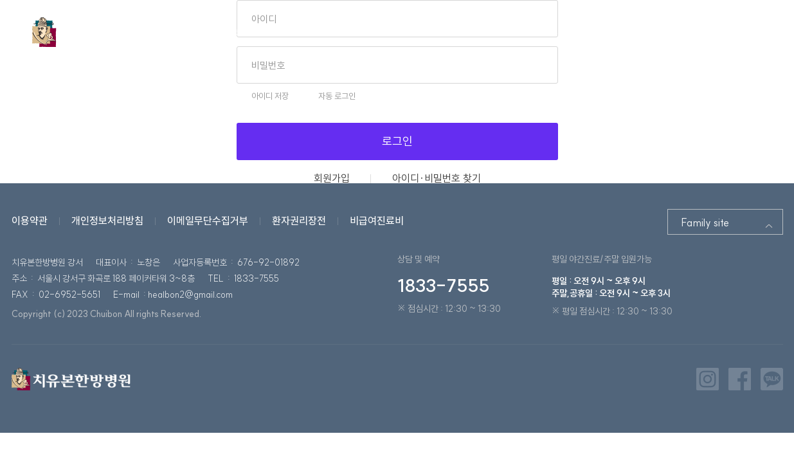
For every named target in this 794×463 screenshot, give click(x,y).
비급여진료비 (377, 220)
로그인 (397, 141)
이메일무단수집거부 (207, 220)
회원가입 (332, 178)
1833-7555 (443, 286)
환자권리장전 (299, 220)
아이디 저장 (270, 96)
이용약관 (30, 220)
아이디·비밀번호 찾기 (436, 178)
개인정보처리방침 (107, 220)
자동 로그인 (337, 96)
